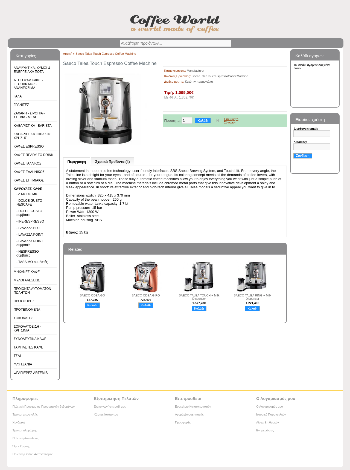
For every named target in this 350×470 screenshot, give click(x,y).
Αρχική (67, 53)
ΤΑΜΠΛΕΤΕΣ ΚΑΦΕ (28, 347)
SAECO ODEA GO (92, 295)
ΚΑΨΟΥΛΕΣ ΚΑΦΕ (28, 189)
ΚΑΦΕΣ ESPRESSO (29, 146)
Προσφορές (183, 422)
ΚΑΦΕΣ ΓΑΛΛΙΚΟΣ (27, 163)
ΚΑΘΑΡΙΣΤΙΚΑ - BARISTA (33, 126)
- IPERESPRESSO (30, 221)
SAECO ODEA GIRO (146, 295)
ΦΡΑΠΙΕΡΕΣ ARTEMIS (31, 373)
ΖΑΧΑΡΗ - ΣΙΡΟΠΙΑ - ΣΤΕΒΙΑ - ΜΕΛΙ (29, 115)
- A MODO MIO (27, 194)
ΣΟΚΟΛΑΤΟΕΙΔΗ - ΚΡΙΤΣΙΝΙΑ (27, 328)
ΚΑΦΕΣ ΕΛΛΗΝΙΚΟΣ (29, 172)
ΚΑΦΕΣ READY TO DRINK (33, 155)
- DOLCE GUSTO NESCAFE (29, 202)
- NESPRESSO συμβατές (27, 253)
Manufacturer (196, 70)
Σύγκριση (230, 122)
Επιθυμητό (231, 119)
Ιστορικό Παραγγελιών (271, 414)
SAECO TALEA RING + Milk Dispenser (252, 297)
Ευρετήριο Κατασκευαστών (193, 406)
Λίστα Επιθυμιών (267, 422)
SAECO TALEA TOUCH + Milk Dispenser (199, 297)
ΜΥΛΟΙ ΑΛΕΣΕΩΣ (27, 280)
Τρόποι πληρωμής (25, 430)
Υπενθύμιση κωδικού (310, 161)
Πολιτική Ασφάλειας (26, 438)
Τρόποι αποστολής (25, 414)
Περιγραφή (77, 162)
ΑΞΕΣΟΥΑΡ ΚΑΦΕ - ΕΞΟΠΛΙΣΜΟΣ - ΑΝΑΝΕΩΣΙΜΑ (28, 84)
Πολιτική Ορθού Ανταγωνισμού (33, 454)
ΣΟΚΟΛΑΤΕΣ (23, 318)
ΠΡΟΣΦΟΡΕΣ (24, 301)
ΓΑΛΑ (18, 96)
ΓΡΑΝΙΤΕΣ (21, 105)
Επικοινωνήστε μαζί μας (110, 406)
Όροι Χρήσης (21, 446)
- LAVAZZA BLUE (29, 228)
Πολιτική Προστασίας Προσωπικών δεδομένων (44, 406)
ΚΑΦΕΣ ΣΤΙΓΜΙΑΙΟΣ (29, 180)
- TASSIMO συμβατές (32, 262)
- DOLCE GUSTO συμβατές (29, 213)
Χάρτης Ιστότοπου (106, 414)
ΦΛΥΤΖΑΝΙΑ (23, 364)
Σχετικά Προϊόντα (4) (112, 162)
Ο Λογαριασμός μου (269, 406)
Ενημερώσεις (265, 430)
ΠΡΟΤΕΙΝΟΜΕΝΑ (27, 310)
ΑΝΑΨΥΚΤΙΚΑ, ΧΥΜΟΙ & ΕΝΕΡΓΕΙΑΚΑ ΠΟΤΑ (32, 70)
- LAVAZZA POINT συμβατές (29, 243)
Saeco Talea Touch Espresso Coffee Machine (105, 53)
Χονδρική (19, 422)
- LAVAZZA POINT (29, 235)
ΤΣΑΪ (17, 356)
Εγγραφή (302, 167)
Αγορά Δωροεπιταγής (189, 414)
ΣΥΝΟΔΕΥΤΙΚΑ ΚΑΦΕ (30, 339)
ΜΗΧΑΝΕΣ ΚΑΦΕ (27, 272)
